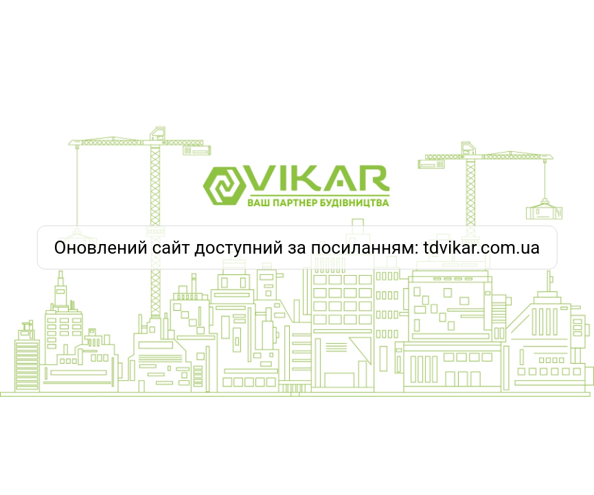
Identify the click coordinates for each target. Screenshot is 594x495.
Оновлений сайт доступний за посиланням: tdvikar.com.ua (297, 247)
